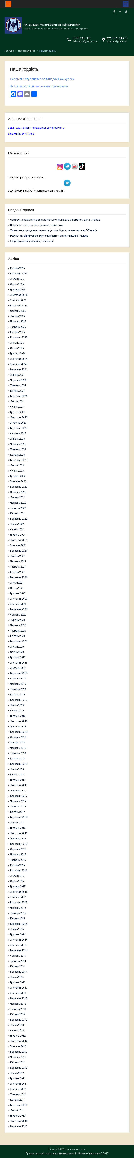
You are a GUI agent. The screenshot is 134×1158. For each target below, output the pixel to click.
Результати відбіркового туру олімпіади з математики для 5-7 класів (49, 235)
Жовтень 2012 (18, 1046)
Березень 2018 (18, 764)
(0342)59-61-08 (81, 38)
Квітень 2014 (17, 966)
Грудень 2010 (18, 1115)
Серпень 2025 (18, 310)
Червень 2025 (18, 321)
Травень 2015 (18, 913)
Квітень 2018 (17, 758)
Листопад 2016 (18, 833)
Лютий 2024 (17, 401)
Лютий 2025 (17, 342)
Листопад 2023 (18, 417)
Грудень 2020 (18, 593)
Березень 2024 (18, 396)
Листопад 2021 (18, 540)
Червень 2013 (18, 1003)
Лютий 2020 (17, 646)
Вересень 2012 (18, 1051)
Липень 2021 (17, 556)
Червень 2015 (18, 907)
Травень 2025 (18, 326)
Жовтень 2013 (18, 993)
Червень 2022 (18, 502)
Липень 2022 (17, 497)
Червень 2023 (18, 444)
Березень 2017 (18, 817)
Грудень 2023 (18, 412)
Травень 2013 (18, 1009)
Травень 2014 (18, 961)
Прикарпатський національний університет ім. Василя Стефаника (63, 1153)
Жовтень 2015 (18, 897)
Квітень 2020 (17, 636)
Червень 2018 (18, 748)
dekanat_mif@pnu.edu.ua (85, 41)
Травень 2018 (18, 753)
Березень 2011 (18, 1105)
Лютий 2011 (17, 1110)
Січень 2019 (17, 710)
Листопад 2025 (18, 294)
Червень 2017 (18, 801)
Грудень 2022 (18, 476)
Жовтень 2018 (18, 726)
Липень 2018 (17, 742)
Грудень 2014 (18, 934)
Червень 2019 (18, 684)
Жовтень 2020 (18, 604)
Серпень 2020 (18, 614)
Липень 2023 (17, 438)
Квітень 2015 (17, 918)
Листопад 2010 (18, 1121)
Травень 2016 (18, 859)
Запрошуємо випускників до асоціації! (31, 241)
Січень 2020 (17, 652)
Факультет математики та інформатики (52, 24)
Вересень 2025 (18, 305)
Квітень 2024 (17, 390)
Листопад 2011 (18, 1083)
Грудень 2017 (18, 780)
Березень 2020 (18, 641)
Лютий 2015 (17, 929)
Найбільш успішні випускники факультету (39, 86)
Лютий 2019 (17, 705)
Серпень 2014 (18, 955)
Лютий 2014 (17, 977)
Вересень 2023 (18, 428)
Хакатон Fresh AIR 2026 (21, 134)
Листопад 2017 (18, 785)
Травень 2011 (18, 1094)
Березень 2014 (18, 971)
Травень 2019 (18, 689)
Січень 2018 (17, 774)
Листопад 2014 (18, 939)
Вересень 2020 (18, 609)
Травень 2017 (18, 806)
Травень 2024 (18, 385)
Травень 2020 (18, 630)
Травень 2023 (18, 449)
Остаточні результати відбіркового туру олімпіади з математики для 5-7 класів (55, 219)
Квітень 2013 (17, 1014)
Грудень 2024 (18, 353)
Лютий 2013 (17, 1025)
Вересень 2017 (18, 796)
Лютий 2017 (17, 822)
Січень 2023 (17, 470)
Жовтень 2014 (18, 945)
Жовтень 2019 (18, 668)
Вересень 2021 (18, 550)
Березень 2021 (18, 577)
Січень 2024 (17, 406)
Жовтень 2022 (18, 481)
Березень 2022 (18, 518)
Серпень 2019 (18, 678)
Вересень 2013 (18, 998)
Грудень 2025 (18, 289)
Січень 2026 (17, 284)
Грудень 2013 (18, 982)
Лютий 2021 (17, 582)
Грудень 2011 (18, 1078)
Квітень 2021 (17, 572)
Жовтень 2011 (18, 1089)
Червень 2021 (18, 561)
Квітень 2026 (17, 268)
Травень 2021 (18, 566)
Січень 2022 (17, 529)
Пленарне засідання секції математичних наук (36, 225)
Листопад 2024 (18, 358)
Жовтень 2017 (18, 790)
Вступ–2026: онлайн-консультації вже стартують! (36, 127)
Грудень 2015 (18, 886)
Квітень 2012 (17, 1062)
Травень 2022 (18, 508)
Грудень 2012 (18, 1035)
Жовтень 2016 (18, 838)
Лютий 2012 (17, 1073)
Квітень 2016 (17, 865)
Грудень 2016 (18, 828)
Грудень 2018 (18, 716)
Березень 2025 (18, 337)
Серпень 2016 (18, 849)
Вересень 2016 (18, 843)
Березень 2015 (18, 923)
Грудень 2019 (18, 657)
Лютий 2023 (17, 465)
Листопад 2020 (18, 598)
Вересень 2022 (18, 486)
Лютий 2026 (17, 279)
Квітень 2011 (17, 1099)
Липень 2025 (17, 316)
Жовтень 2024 (18, 364)
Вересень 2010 (18, 1126)
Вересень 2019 (18, 673)
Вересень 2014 (18, 950)
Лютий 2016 (17, 875)
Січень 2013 (17, 1030)
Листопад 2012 (18, 1041)
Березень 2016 (18, 870)
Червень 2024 (18, 380)
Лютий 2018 (17, 769)
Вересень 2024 (18, 369)
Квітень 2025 (17, 332)
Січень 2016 (17, 881)
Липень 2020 (17, 620)
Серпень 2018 (18, 737)
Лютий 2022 (17, 524)
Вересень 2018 (18, 732)
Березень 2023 (18, 460)
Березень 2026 (18, 273)
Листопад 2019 (18, 662)
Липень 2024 (17, 374)
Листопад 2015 (18, 891)
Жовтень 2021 (18, 545)
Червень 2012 (18, 1057)
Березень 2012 (18, 1067)
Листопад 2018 (18, 721)
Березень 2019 (18, 700)
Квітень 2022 (17, 513)
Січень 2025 (17, 348)
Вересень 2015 (18, 902)
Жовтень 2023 (18, 422)
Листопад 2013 (18, 987)
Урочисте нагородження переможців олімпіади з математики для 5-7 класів (53, 230)
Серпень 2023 (18, 433)
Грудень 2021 (18, 534)
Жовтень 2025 (18, 300)
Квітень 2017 (17, 812)
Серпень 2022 (18, 492)
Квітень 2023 (17, 454)
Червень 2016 (18, 854)
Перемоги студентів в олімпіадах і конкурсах (42, 79)
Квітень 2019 (17, 694)
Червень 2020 (18, 625)
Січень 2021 (17, 588)
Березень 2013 (18, 1019)
